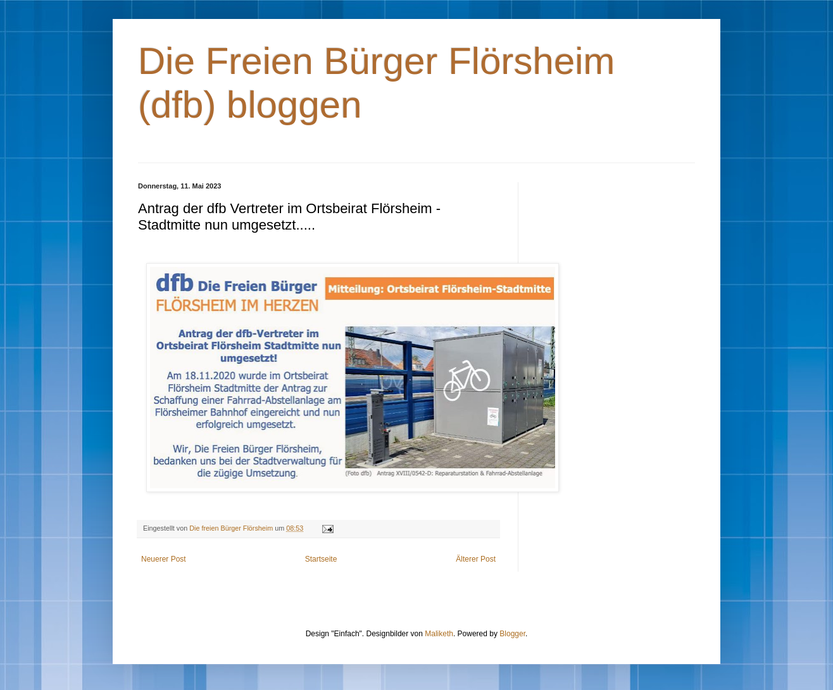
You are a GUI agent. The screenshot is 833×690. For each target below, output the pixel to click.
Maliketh (439, 633)
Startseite (321, 559)
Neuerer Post (163, 559)
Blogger (512, 633)
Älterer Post (476, 559)
